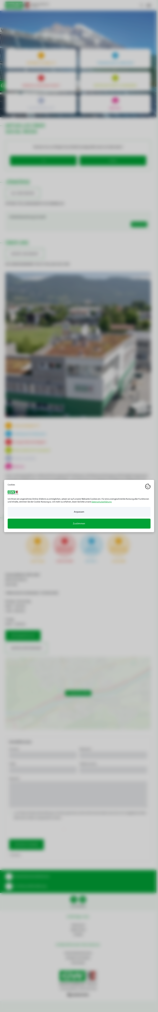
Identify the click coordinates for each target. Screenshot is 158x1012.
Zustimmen (79, 523)
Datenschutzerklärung (102, 501)
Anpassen (79, 512)
